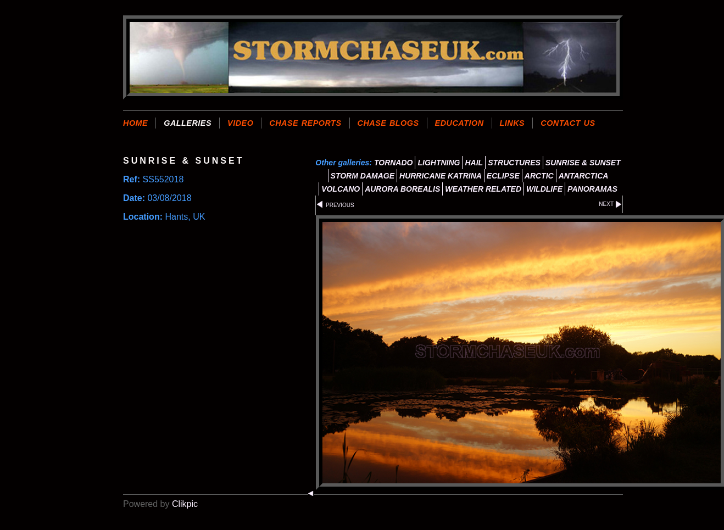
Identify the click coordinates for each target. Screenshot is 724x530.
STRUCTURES (514, 162)
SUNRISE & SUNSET (583, 162)
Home (135, 123)
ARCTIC (539, 175)
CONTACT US (568, 123)
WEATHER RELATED (483, 189)
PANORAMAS (592, 189)
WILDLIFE (544, 189)
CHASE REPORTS (305, 123)
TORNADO (393, 162)
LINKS (512, 123)
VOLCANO (340, 189)
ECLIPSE (503, 175)
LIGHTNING (438, 162)
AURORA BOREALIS (402, 189)
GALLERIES (187, 123)
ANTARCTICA (584, 175)
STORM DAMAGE (362, 175)
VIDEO (240, 123)
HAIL (474, 162)
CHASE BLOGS (388, 123)
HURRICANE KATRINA (440, 175)
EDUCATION (459, 123)
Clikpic (185, 504)
